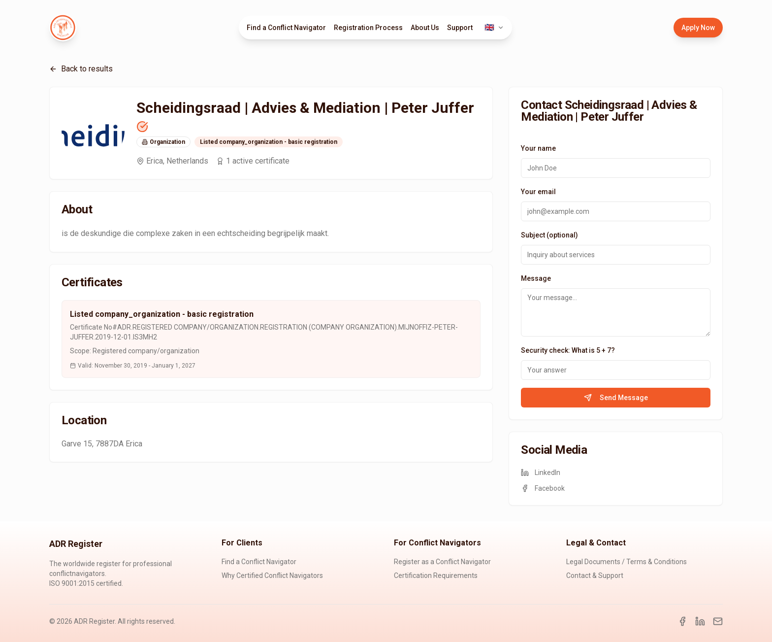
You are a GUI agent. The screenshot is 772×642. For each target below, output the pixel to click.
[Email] (718, 621)
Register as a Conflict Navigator (442, 562)
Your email (538, 192)
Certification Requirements (436, 575)
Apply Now (698, 28)
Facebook (543, 488)
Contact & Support (594, 575)
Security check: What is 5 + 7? (568, 350)
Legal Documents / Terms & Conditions (626, 562)
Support (460, 28)
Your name (538, 148)
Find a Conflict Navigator (286, 28)
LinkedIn (540, 472)
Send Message (616, 398)
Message (536, 278)
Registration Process (368, 28)
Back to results (81, 68)
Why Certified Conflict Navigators (272, 575)
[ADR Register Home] (63, 27)
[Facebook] (682, 621)
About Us (425, 28)
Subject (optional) (549, 235)
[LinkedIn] (700, 621)
